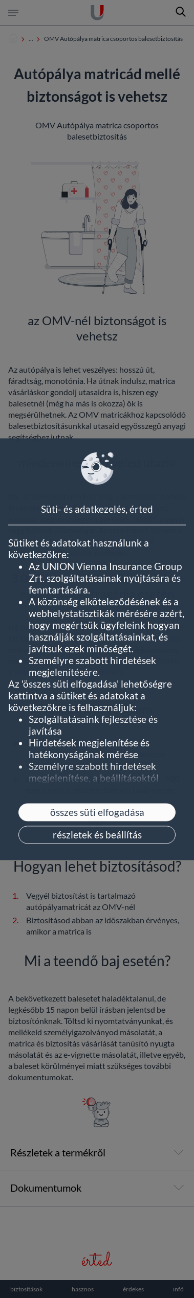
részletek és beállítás (97, 834)
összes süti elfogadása (97, 812)
